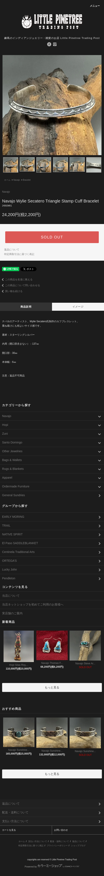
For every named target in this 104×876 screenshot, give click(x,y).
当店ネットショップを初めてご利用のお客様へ (32, 604)
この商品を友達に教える (16, 279)
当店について (11, 595)
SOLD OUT (52, 237)
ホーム (7, 180)
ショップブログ (78, 845)
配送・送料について (59, 841)
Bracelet (27, 180)
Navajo (16, 180)
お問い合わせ (61, 830)
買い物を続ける (11, 291)
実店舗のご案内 (12, 613)
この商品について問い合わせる (20, 285)
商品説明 (26, 306)
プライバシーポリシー (57, 845)
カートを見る (9, 830)
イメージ (78, 306)
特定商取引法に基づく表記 (19, 254)
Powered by (52, 866)
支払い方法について (37, 841)
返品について (11, 249)
